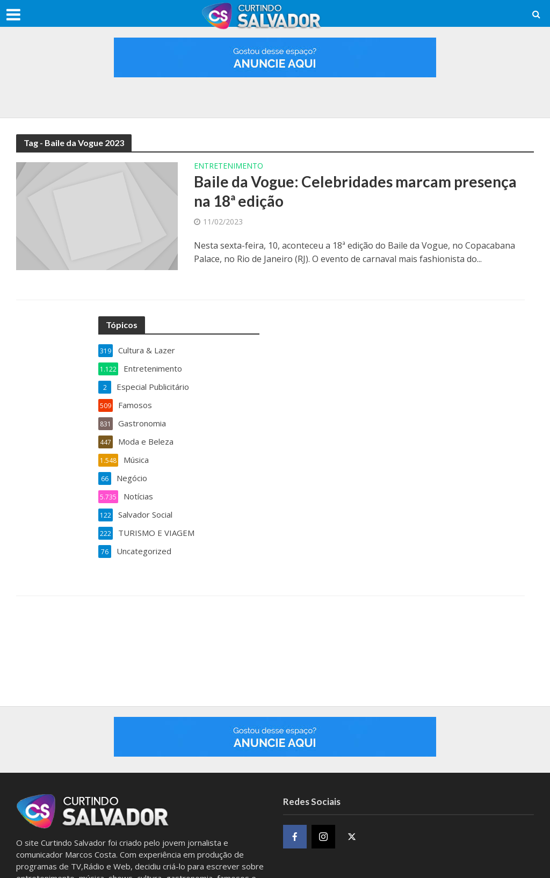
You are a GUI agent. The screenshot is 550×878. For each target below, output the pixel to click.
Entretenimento (228, 166)
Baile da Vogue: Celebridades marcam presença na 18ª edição (355, 191)
